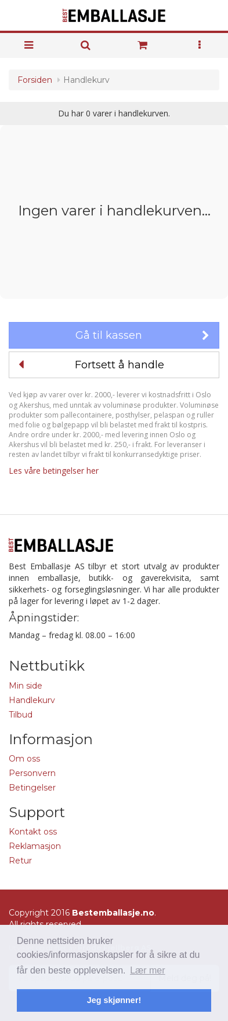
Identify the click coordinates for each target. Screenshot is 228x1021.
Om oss (24, 758)
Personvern (32, 773)
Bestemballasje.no (113, 912)
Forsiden (34, 80)
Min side (25, 685)
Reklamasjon (35, 846)
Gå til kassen (142, 335)
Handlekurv (32, 700)
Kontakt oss (33, 831)
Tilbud (20, 714)
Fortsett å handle (91, 364)
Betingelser (32, 787)
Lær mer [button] (147, 970)
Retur (20, 860)
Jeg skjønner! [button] (114, 1000)
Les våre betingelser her (54, 470)
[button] (199, 45)
